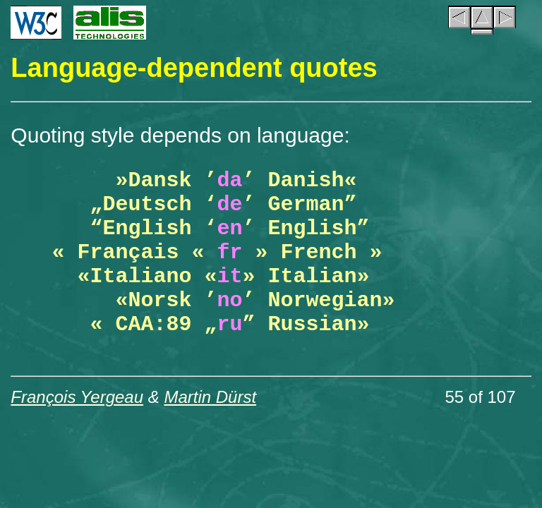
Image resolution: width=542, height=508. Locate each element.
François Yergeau (77, 396)
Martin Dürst (210, 396)
